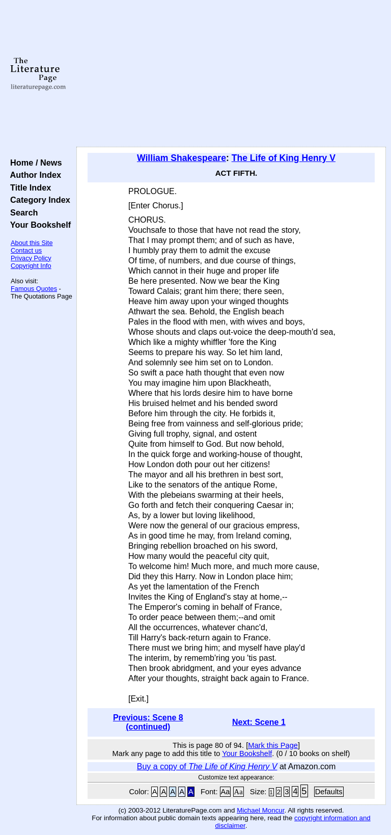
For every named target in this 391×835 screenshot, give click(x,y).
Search (22, 212)
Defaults (329, 792)
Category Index (38, 199)
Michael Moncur (260, 810)
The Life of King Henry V (284, 158)
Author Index (33, 174)
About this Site (32, 243)
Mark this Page (273, 745)
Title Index (28, 187)
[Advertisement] (231, 74)
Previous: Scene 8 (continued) (148, 722)
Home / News (34, 162)
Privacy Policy (31, 258)
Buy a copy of (207, 766)
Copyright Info (31, 266)
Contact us (26, 250)
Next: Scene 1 (259, 722)
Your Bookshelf (38, 224)
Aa (225, 792)
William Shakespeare (181, 158)
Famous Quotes (34, 288)
